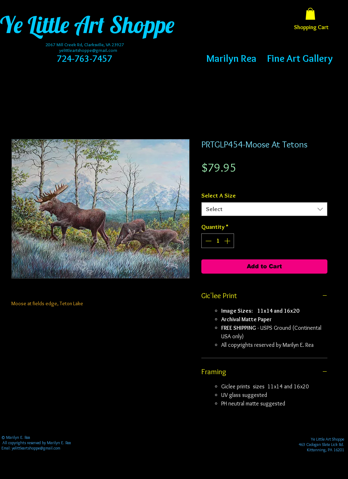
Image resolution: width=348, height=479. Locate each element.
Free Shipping (215, 181)
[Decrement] (207, 241)
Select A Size (218, 195)
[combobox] (264, 209)
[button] (310, 14)
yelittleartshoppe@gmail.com (88, 50)
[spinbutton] (218, 241)
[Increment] (228, 241)
